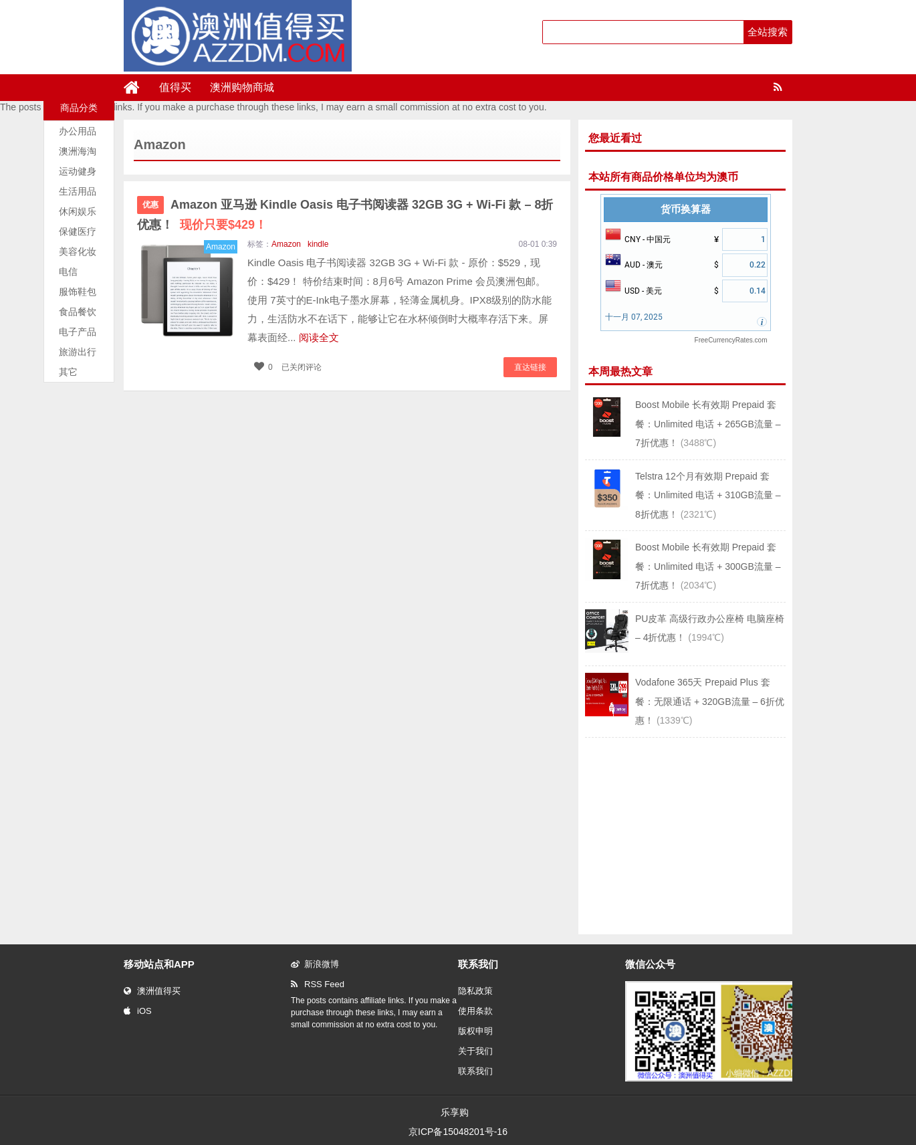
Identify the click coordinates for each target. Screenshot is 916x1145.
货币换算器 (686, 209)
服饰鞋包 (77, 291)
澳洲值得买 (152, 991)
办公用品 (77, 131)
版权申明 (475, 1031)
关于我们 (475, 1051)
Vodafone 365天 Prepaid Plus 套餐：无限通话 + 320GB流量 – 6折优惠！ (709, 701)
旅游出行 (77, 351)
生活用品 (77, 191)
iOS (138, 1011)
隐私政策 (475, 991)
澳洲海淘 (77, 151)
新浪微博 (315, 964)
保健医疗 (77, 231)
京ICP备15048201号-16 (458, 1131)
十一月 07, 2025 (634, 317)
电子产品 (77, 331)
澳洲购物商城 (242, 87)
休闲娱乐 (77, 211)
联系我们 (475, 1071)
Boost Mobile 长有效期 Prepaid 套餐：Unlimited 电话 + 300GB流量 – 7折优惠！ (707, 566)
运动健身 (77, 171)
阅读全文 (319, 337)
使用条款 (475, 1011)
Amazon (286, 244)
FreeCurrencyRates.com (731, 340)
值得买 (175, 87)
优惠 (150, 204)
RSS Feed (317, 984)
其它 (68, 372)
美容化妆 (77, 251)
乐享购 (455, 1112)
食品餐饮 (77, 311)
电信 (68, 271)
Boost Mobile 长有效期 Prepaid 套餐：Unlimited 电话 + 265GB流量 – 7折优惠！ (707, 423)
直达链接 (530, 367)
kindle (318, 244)
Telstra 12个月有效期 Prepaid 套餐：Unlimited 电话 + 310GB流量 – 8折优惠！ (707, 495)
